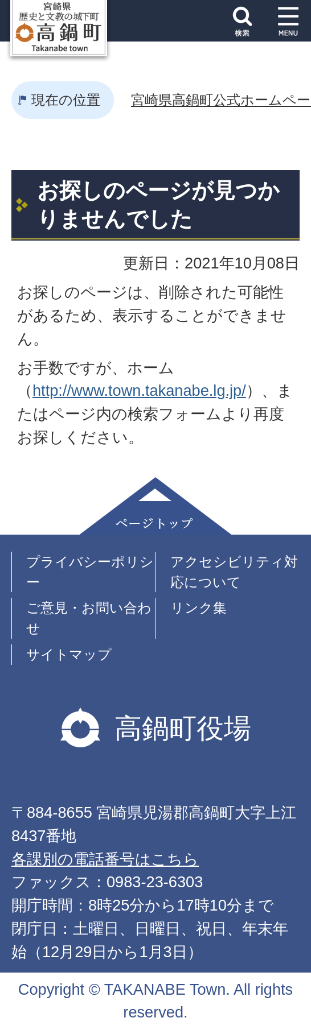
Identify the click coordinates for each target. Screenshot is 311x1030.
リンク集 (198, 607)
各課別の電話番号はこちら (105, 859)
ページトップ (155, 506)
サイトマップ (69, 654)
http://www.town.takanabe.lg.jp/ (139, 390)
